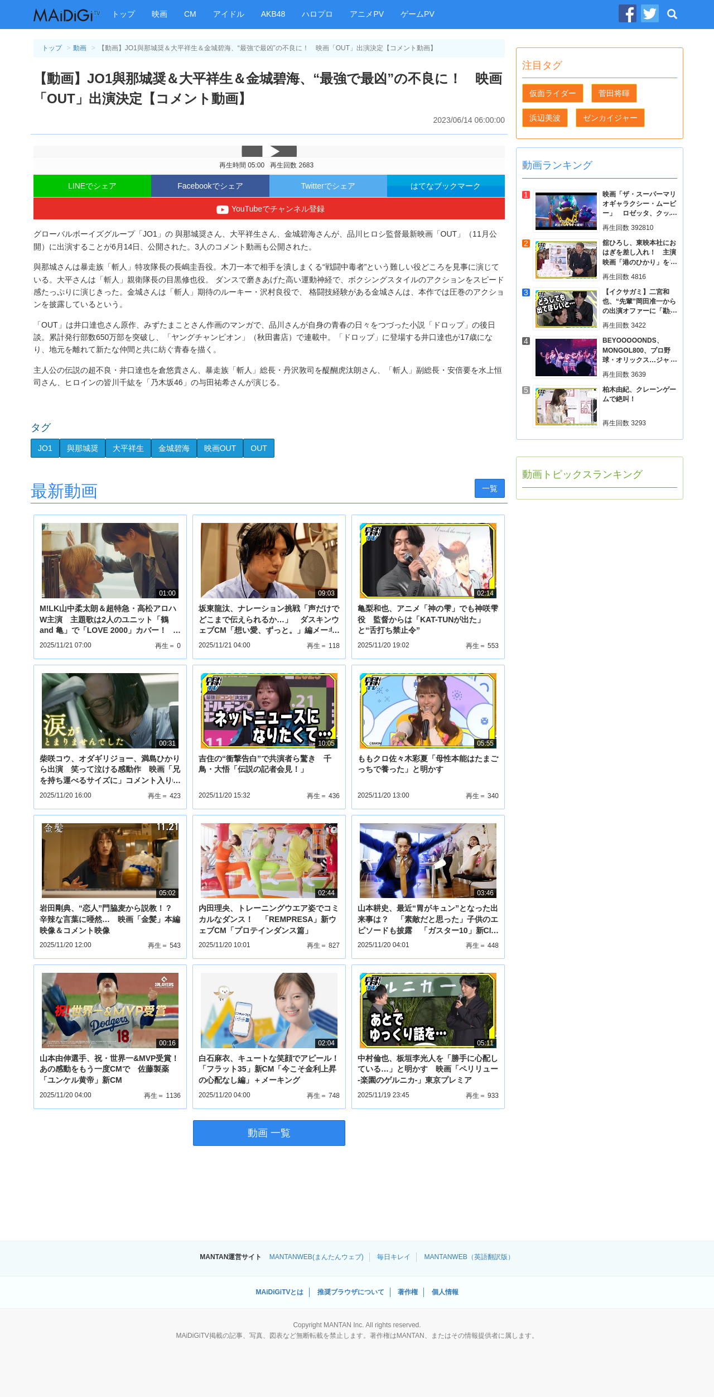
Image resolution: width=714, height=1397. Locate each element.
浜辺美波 (545, 117)
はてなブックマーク (446, 185)
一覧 (490, 488)
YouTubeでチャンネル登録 (269, 210)
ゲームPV (418, 13)
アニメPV (367, 13)
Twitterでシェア (328, 185)
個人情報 (445, 1292)
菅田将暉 (614, 93)
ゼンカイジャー (610, 117)
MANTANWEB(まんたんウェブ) (316, 1257)
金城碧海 (174, 448)
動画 (79, 48)
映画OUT (220, 448)
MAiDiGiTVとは (279, 1292)
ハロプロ (317, 13)
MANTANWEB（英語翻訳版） (469, 1257)
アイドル (228, 13)
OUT (258, 448)
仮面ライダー (552, 93)
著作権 (408, 1292)
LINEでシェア (92, 185)
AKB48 (273, 13)
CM (190, 13)
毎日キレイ (394, 1257)
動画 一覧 (269, 1133)
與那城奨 (82, 448)
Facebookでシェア (210, 185)
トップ (123, 13)
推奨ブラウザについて (350, 1292)
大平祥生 (128, 448)
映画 (159, 13)
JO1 (45, 448)
